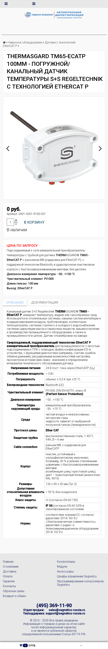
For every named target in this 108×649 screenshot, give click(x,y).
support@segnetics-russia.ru (65, 613)
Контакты (9, 586)
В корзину (34, 222)
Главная (8, 561)
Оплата (7, 576)
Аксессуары (65, 571)
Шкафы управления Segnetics (77, 576)
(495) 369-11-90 (54, 605)
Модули (62, 566)
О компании (10, 566)
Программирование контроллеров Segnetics (80, 583)
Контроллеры (66, 561)
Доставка (9, 571)
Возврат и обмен (14, 596)
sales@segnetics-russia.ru (67, 610)
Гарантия (9, 581)
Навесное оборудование (25, 42)
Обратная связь (13, 591)
